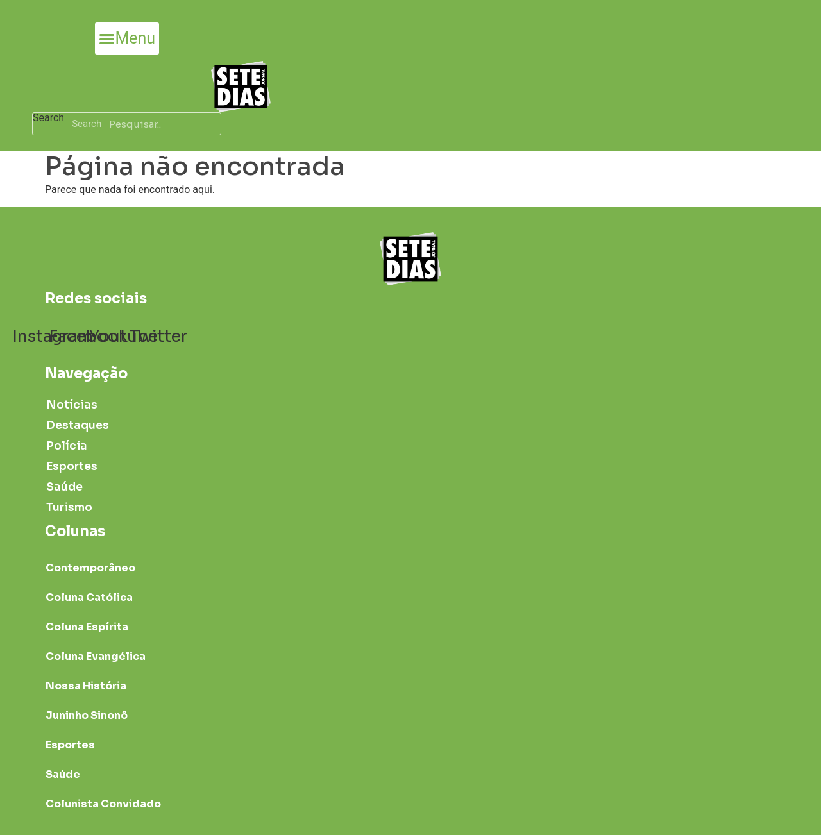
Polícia (66, 446)
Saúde (64, 487)
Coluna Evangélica (96, 656)
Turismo (69, 507)
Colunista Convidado (103, 804)
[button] (127, 38)
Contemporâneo (90, 568)
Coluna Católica (89, 597)
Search (48, 118)
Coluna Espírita (87, 627)
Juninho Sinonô (87, 715)
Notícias (71, 405)
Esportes (71, 466)
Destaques (77, 425)
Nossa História (86, 686)
